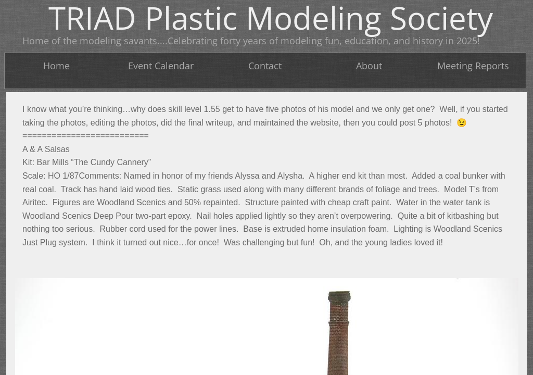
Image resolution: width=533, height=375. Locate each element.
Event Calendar (161, 65)
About (369, 65)
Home (56, 65)
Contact (265, 65)
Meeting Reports (473, 65)
